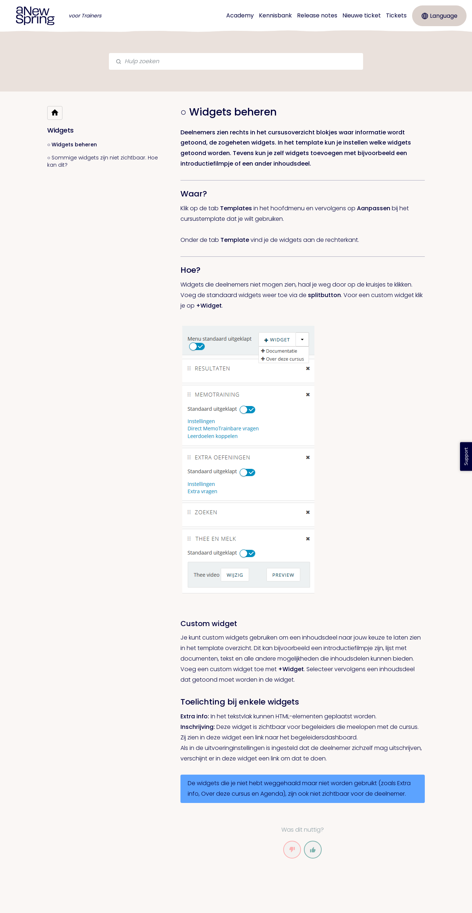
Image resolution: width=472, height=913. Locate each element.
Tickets (396, 15)
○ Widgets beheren (72, 144)
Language (439, 16)
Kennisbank (275, 15)
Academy (240, 15)
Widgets (60, 130)
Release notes (317, 15)
